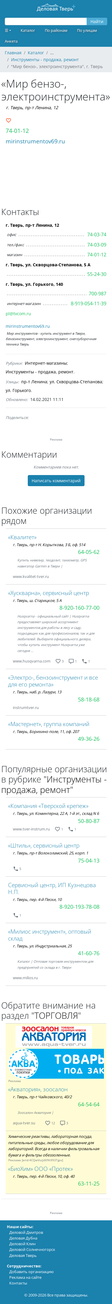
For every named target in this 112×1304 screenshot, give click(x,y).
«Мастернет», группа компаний (48, 724)
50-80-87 (88, 820)
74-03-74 (96, 234)
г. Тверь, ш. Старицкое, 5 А (37, 600)
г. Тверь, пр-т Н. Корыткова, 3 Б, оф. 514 (49, 544)
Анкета (11, 41)
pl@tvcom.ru (18, 313)
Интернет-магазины (46, 363)
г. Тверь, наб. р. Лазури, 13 (37, 692)
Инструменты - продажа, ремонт (39, 372)
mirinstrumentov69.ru (35, 141)
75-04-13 (88, 860)
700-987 (97, 293)
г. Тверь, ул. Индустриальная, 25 (42, 946)
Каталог (28, 30)
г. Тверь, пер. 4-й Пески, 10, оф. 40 (43, 1176)
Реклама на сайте (25, 1277)
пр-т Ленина (34, 381)
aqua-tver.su (24, 1123)
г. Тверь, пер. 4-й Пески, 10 (37, 899)
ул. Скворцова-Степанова (76, 381)
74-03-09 (96, 244)
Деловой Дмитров (26, 1232)
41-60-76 (88, 953)
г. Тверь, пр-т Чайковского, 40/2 (42, 1096)
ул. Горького (18, 390)
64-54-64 (88, 1104)
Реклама (14, 1081)
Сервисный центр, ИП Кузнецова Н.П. (52, 888)
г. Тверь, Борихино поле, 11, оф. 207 (46, 731)
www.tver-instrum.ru (31, 829)
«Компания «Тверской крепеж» (48, 806)
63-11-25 (88, 1183)
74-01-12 (17, 131)
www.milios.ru (25, 977)
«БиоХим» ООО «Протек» (40, 1169)
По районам (56, 30)
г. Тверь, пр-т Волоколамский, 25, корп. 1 (50, 853)
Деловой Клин (22, 1243)
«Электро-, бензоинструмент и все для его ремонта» (53, 680)
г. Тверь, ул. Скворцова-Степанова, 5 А (48, 265)
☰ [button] (6, 30)
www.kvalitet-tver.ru (31, 576)
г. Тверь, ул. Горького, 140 (34, 284)
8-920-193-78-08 (79, 906)
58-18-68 (88, 699)
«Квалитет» (22, 537)
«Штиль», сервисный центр (43, 845)
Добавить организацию (31, 1271)
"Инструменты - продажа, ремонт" (54, 784)
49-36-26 (88, 738)
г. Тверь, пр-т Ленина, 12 (32, 107)
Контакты (18, 1283)
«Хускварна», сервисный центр (48, 593)
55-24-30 (96, 274)
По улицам (87, 30)
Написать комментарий (56, 480)
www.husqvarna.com (31, 661)
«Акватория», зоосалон (38, 1089)
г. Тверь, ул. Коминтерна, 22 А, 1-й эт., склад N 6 (56, 813)
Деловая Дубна (23, 1238)
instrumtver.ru (26, 707)
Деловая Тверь (23, 1255)
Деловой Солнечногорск (32, 1249)
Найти (96, 21)
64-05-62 (88, 551)
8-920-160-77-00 (79, 607)
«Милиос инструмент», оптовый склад (49, 934)
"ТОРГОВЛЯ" (56, 1015)
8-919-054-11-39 (88, 303)
